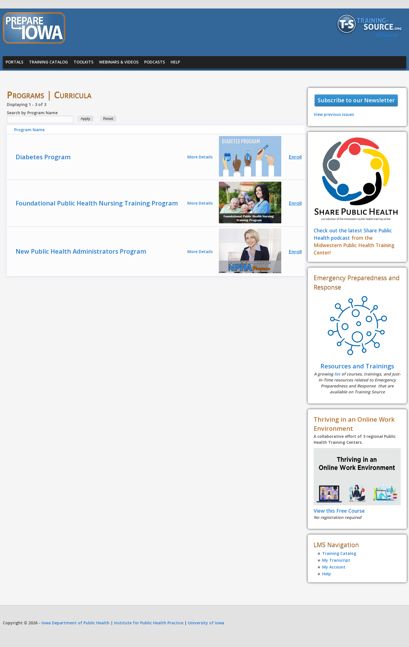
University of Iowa (206, 622)
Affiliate (387, 35)
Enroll (295, 157)
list (337, 374)
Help (175, 62)
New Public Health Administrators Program (81, 251)
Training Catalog (48, 62)
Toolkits (83, 62)
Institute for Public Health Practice (148, 622)
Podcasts (154, 62)
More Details (200, 157)
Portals (14, 62)
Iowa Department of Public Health (75, 622)
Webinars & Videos (119, 62)
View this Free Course (339, 510)
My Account (333, 567)
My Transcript (336, 560)
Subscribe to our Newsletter (356, 100)
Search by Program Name (32, 112)
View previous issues (334, 114)
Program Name (29, 129)
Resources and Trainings (357, 366)
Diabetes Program (43, 157)
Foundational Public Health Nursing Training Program (97, 203)
